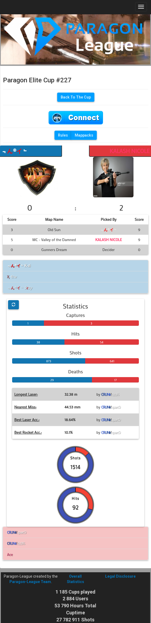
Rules (63, 135)
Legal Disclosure (120, 576)
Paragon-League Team (30, 582)
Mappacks (84, 135)
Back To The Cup (76, 97)
